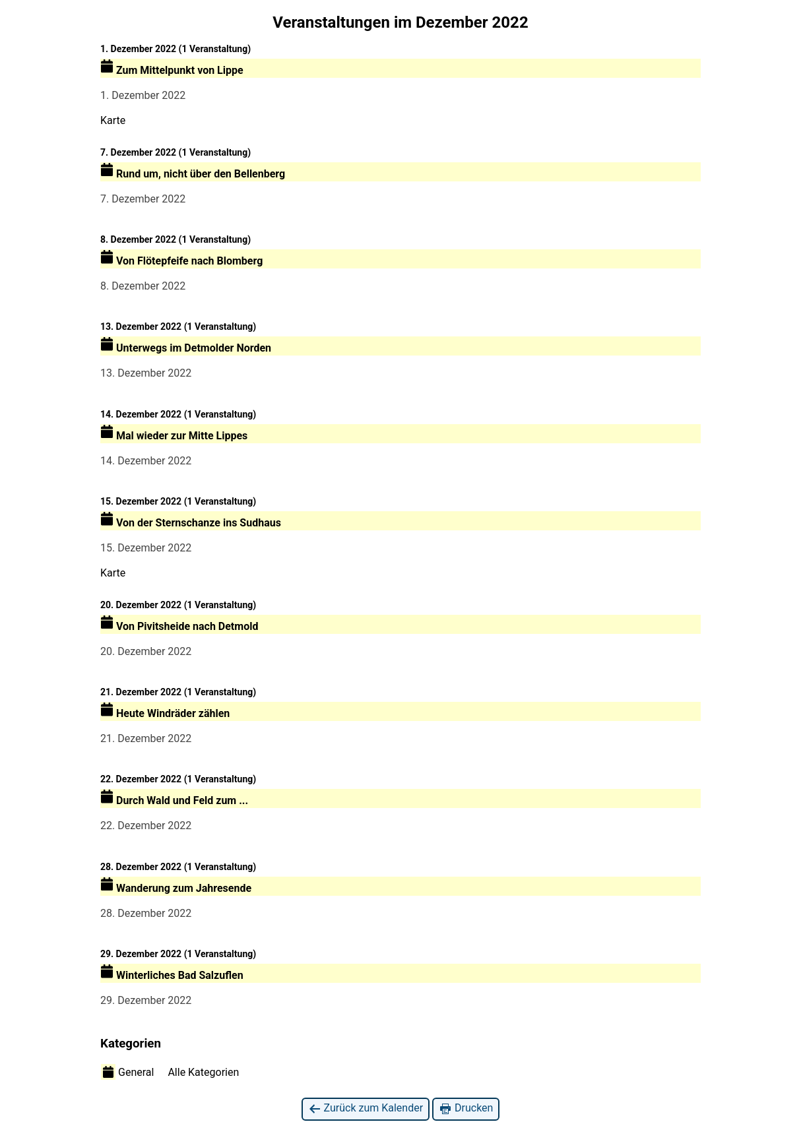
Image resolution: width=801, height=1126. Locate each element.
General (127, 1072)
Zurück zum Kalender (366, 1108)
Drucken (466, 1108)
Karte (112, 120)
